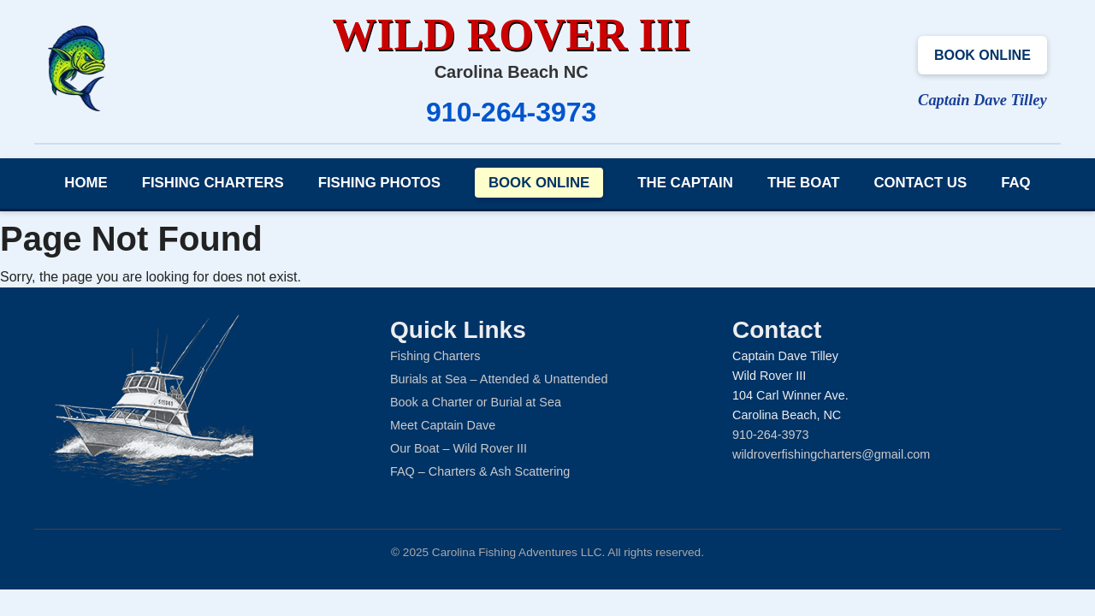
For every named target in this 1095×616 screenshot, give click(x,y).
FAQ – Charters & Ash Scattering (480, 471)
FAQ (1016, 183)
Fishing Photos (379, 183)
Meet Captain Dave (442, 425)
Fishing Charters (213, 183)
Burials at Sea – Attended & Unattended (498, 379)
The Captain (685, 183)
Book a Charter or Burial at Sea (475, 402)
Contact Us (920, 183)
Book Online (982, 55)
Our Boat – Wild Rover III (458, 448)
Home (85, 183)
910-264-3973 (511, 112)
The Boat (803, 183)
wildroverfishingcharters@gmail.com (831, 454)
